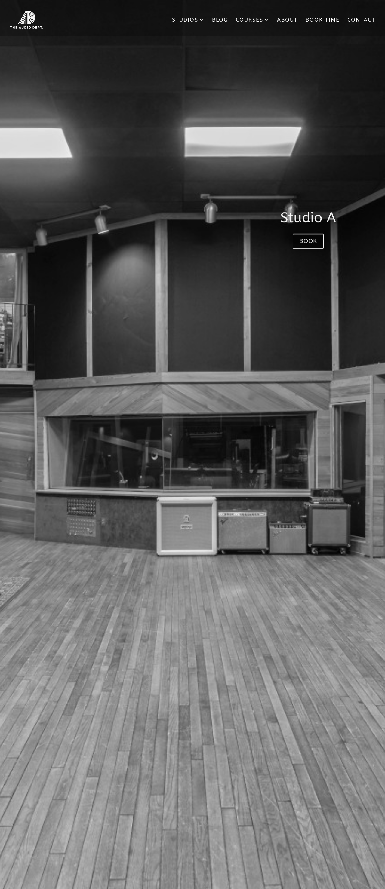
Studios (185, 20)
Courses (249, 20)
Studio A (308, 225)
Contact (361, 20)
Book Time (323, 20)
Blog (220, 20)
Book (308, 248)
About (287, 20)
